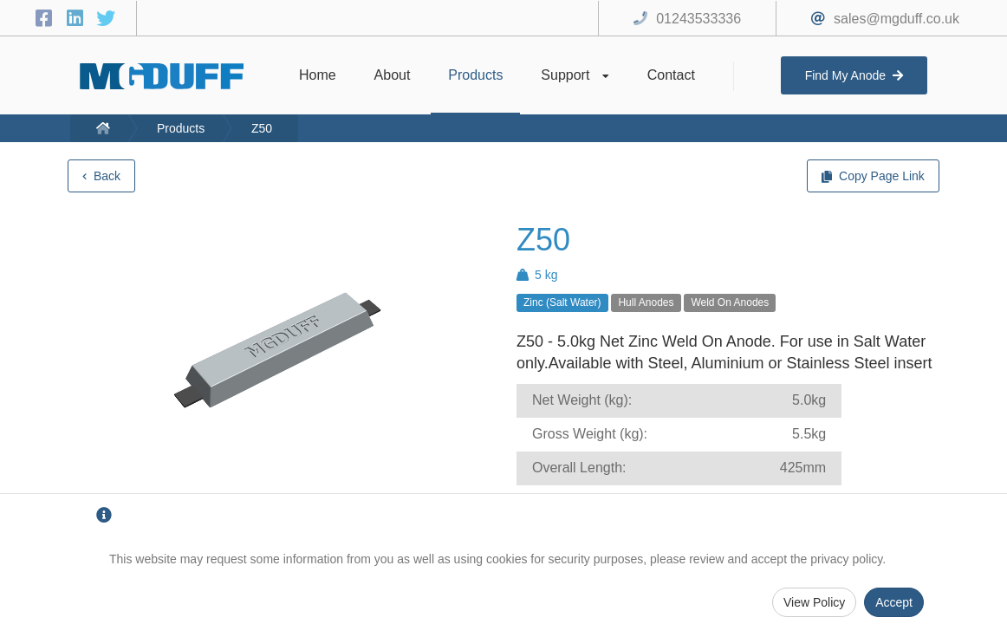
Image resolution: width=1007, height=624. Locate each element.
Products (181, 128)
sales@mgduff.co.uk (896, 18)
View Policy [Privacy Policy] (814, 602)
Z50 (261, 128)
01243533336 (698, 18)
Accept (894, 602)
